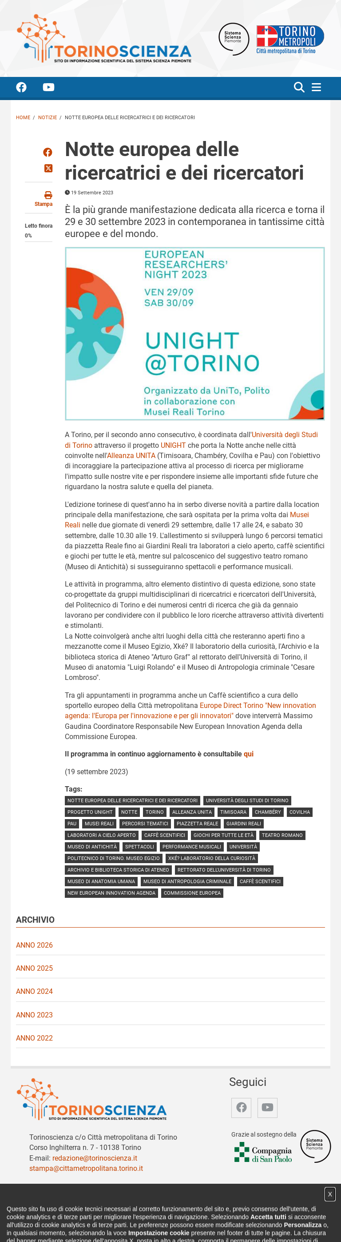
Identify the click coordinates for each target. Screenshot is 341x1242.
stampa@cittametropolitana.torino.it (86, 1168)
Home (23, 118)
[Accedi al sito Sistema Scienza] (315, 1146)
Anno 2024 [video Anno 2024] (34, 991)
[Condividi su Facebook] (47, 153)
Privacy (228, 1226)
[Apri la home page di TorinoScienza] (104, 38)
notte (129, 812)
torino (155, 812)
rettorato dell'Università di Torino (224, 870)
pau (71, 824)
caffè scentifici (164, 835)
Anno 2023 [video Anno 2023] (34, 1015)
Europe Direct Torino (232, 705)
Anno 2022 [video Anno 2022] (34, 1038)
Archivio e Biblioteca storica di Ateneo (118, 870)
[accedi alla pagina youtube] (56, 88)
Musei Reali (99, 824)
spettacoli (139, 847)
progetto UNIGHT (90, 812)
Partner (152, 1226)
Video (128, 1226)
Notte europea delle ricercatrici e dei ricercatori (132, 801)
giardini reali (243, 824)
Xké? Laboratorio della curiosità (211, 858)
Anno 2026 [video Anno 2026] (34, 945)
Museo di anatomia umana (101, 881)
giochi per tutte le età (224, 835)
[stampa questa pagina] (38, 199)
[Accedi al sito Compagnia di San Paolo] (263, 1152)
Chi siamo (76, 1226)
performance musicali (192, 847)
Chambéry (268, 812)
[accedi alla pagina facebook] (28, 88)
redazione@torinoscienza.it (94, 1158)
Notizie (47, 118)
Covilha (299, 812)
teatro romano (282, 835)
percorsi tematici (145, 824)
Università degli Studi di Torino (247, 801)
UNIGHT (173, 445)
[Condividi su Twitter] (48, 168)
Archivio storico (190, 1226)
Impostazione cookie (272, 1226)
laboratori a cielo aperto (101, 835)
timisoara (233, 812)
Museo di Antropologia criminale (187, 881)
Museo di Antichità (92, 847)
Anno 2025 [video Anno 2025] (34, 968)
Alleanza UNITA (131, 455)
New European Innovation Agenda (111, 893)
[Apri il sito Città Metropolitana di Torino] (288, 38)
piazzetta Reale (197, 824)
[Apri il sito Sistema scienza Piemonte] (234, 38)
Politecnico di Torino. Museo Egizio (113, 858)
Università (243, 847)
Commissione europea (192, 893)
